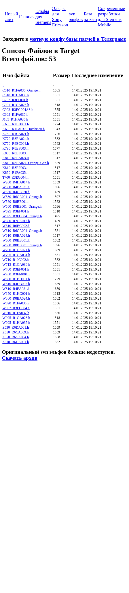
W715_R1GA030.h (16, 264)
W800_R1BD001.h (16, 279)
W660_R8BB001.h (16, 240)
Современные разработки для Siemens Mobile (111, 16)
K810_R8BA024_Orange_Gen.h (25, 163)
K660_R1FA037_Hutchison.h (23, 129)
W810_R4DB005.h (16, 284)
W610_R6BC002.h (16, 226)
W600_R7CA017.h (16, 221)
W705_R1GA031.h (16, 255)
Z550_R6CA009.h (15, 332)
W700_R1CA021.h (16, 250)
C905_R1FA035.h (15, 114)
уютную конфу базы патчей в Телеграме (78, 39)
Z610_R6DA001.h (15, 342)
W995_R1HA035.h (16, 322)
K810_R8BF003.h (15, 168)
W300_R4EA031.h (16, 187)
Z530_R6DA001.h (15, 327)
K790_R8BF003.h (15, 148)
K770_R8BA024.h (15, 139)
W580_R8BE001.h (15, 201)
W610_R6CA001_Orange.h (22, 230)
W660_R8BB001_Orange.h (22, 245)
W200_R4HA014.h (16, 182)
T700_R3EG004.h (15, 177)
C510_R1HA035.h (15, 95)
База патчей (90, 16)
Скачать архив (19, 358)
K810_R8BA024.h (15, 158)
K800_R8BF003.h (15, 153)
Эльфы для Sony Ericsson (60, 16)
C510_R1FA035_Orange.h (21, 90)
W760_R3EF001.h (15, 269)
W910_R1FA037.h (15, 313)
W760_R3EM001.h (16, 274)
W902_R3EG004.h (16, 308)
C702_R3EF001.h (15, 100)
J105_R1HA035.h (15, 119)
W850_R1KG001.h (16, 293)
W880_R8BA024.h (16, 298)
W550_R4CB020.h (16, 192)
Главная (27, 16)
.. (3, 85)
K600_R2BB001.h (15, 124)
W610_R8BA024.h (16, 235)
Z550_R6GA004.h (15, 337)
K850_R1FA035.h (15, 172)
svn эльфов (76, 16)
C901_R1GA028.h (15, 105)
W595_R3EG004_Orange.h (22, 216)
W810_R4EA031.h (16, 289)
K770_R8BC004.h (15, 143)
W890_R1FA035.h (15, 303)
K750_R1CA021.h (15, 134)
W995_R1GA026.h (16, 318)
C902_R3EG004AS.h (17, 110)
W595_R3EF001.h (15, 211)
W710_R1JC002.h (15, 260)
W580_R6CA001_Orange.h (22, 197)
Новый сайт (11, 16)
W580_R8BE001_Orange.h (22, 206)
